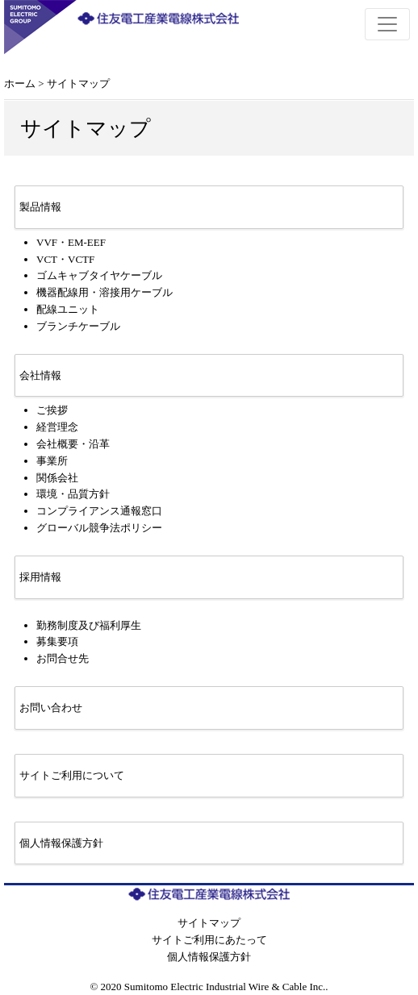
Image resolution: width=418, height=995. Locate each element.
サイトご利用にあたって (209, 940)
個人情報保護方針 (209, 957)
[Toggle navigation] (387, 24)
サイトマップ (209, 923)
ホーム (20, 83)
